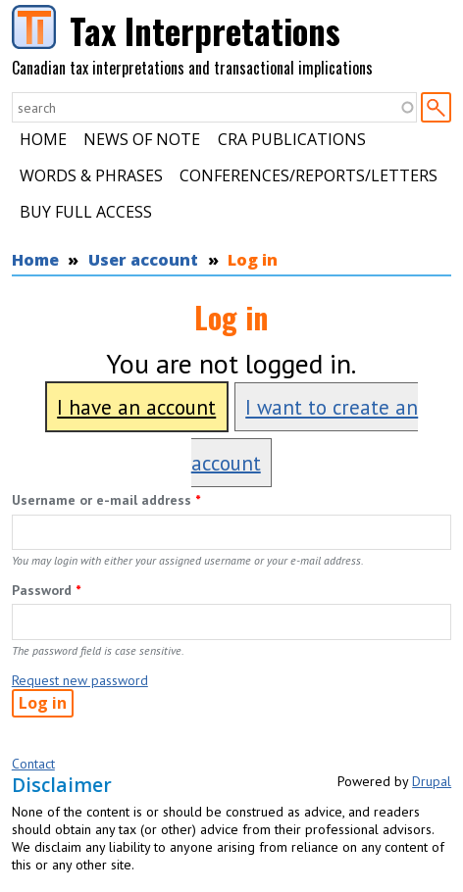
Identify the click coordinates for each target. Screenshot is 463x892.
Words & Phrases (91, 175)
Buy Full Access (86, 212)
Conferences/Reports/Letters (308, 175)
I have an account (136, 407)
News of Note (141, 139)
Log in (253, 260)
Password (46, 590)
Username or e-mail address (106, 500)
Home (43, 139)
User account (143, 260)
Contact (33, 763)
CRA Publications (292, 139)
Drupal (431, 781)
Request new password (80, 680)
